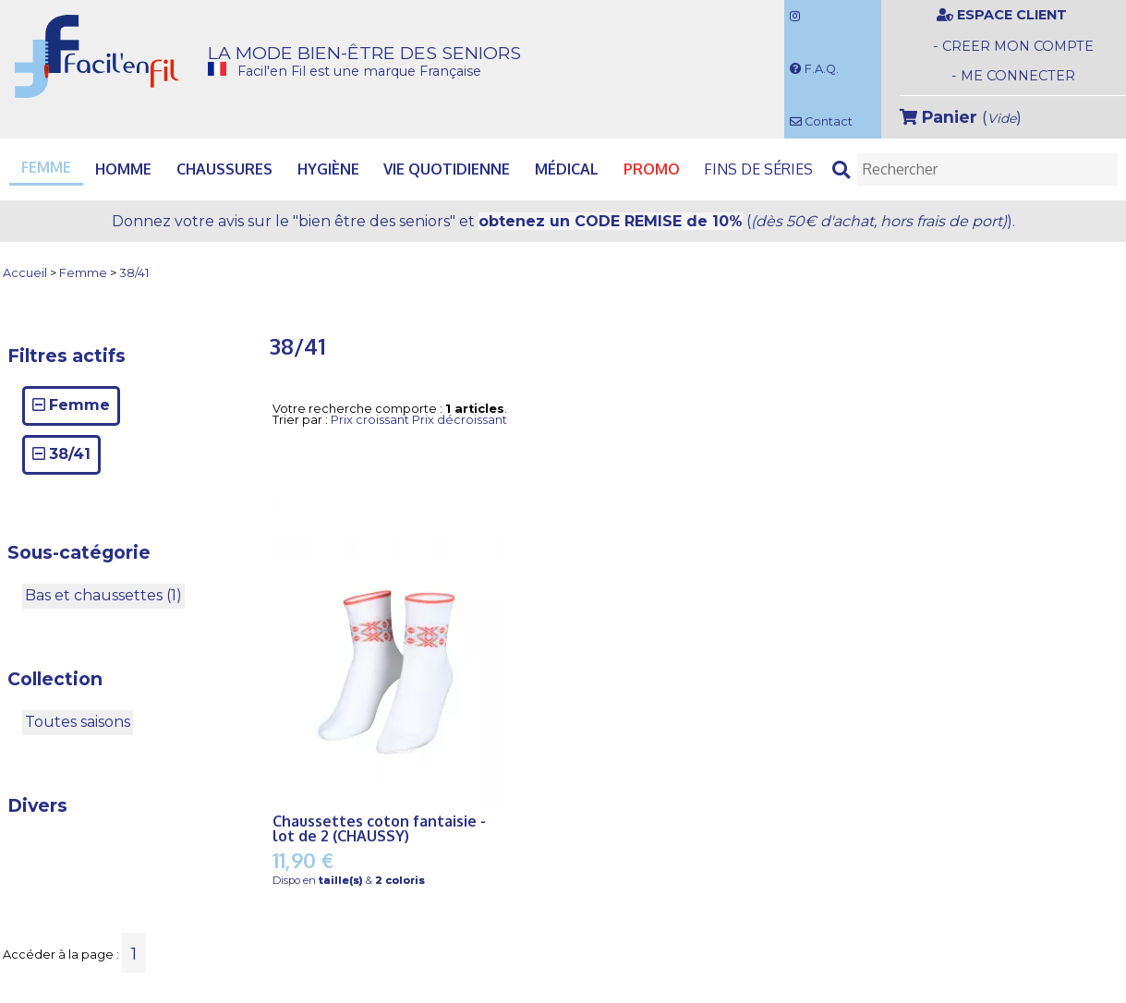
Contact (821, 121)
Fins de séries (758, 169)
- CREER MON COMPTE (1013, 46)
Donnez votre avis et (563, 221)
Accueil (25, 274)
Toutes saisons (77, 722)
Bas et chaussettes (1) (103, 595)
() (961, 117)
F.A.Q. (814, 69)
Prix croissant (370, 420)
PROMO (652, 169)
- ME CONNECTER (1013, 75)
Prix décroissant (459, 420)
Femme (83, 274)
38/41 (134, 274)
